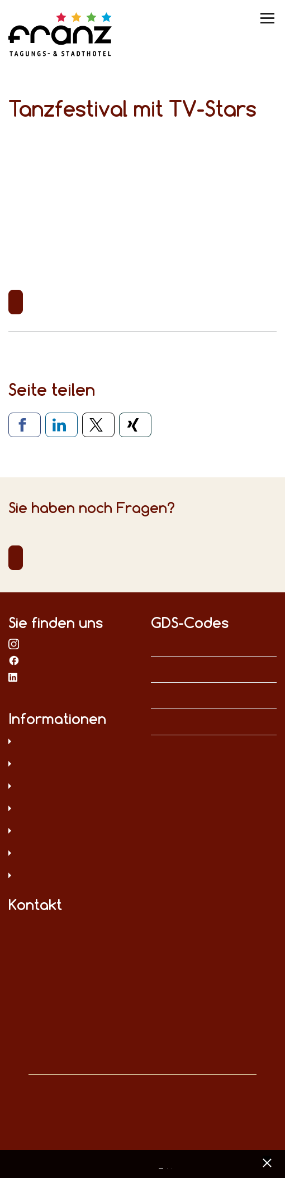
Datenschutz (71, 742)
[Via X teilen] (98, 425)
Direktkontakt (15, 557)
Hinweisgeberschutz (71, 854)
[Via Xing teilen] (135, 425)
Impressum (71, 765)
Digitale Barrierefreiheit (71, 832)
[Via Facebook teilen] (24, 425)
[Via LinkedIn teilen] (61, 425)
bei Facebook (14, 659)
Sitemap (71, 809)
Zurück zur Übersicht (15, 302)
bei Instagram (14, 643)
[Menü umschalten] (268, 18)
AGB (71, 787)
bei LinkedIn (14, 676)
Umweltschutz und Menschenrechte (71, 876)
